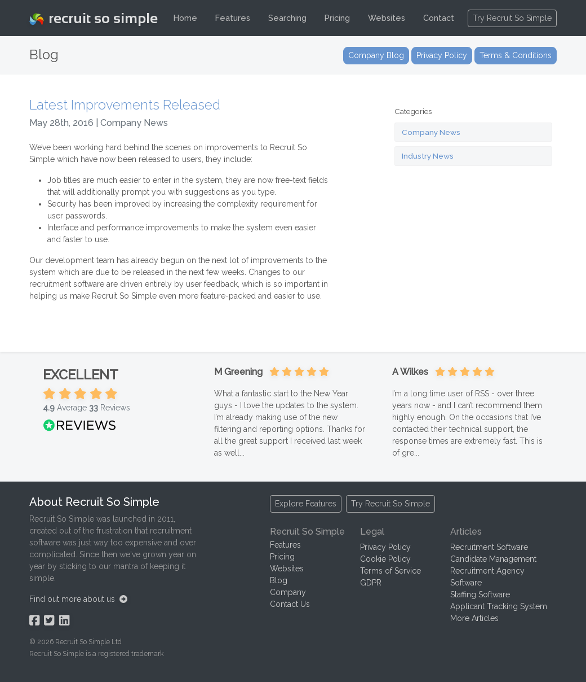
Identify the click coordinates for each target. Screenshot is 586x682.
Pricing (337, 18)
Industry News (428, 155)
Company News (431, 132)
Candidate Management (493, 558)
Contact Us (290, 604)
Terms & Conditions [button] (516, 55)
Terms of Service (390, 570)
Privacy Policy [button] (441, 55)
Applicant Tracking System (498, 606)
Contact (438, 18)
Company (288, 592)
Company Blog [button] (376, 55)
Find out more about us (78, 599)
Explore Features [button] (305, 503)
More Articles (474, 618)
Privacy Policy (385, 547)
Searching (287, 18)
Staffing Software (480, 594)
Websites (386, 18)
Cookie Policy (385, 558)
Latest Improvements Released (124, 105)
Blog (278, 580)
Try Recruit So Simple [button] (512, 18)
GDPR (370, 582)
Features (232, 18)
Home (185, 18)
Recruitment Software (489, 547)
